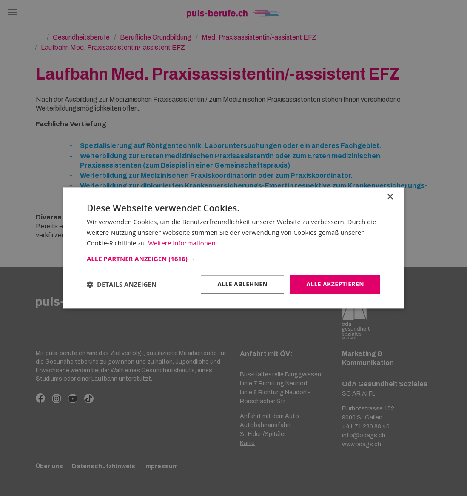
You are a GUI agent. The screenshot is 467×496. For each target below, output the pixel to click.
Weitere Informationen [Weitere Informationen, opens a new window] (182, 243)
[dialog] (233, 248)
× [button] (390, 197)
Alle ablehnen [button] (242, 284)
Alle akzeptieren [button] (335, 284)
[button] (233, 258)
